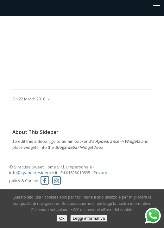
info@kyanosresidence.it (33, 172)
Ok (62, 218)
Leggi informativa (89, 218)
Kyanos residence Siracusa (82, 30)
